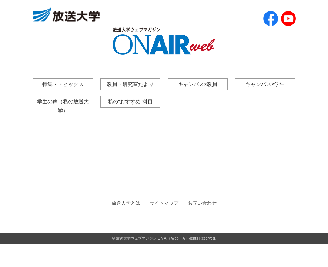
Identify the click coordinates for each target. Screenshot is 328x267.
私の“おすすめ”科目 (130, 102)
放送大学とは (125, 203)
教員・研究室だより (130, 84)
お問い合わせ (202, 203)
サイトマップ (164, 203)
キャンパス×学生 (265, 84)
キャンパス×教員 (197, 84)
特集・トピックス (63, 84)
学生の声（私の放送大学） (63, 106)
